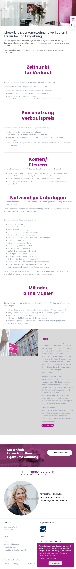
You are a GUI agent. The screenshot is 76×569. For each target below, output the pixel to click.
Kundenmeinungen (11, 544)
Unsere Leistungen (47, 425)
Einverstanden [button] (55, 563)
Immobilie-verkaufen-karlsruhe (15, 550)
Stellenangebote (16, 564)
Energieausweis (10, 547)
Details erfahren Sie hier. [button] (47, 558)
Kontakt (6, 564)
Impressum (28, 564)
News (6, 541)
